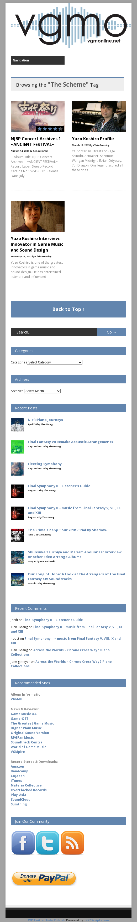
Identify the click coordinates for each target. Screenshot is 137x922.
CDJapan (18, 776)
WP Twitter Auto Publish (46, 920)
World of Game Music (28, 747)
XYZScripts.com (97, 920)
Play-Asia (18, 795)
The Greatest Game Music (32, 723)
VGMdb (16, 699)
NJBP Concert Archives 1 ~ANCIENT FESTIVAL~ (36, 141)
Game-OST (19, 718)
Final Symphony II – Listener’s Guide (53, 620)
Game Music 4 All (25, 714)
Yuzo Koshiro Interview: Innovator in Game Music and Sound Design (37, 244)
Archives (17, 391)
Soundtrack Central (27, 742)
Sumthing (19, 804)
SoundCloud (20, 799)
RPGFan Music (22, 737)
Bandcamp (19, 771)
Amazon (17, 766)
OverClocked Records (29, 790)
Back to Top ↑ (68, 309)
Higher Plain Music (26, 728)
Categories (19, 362)
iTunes (16, 780)
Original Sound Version (30, 733)
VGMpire (18, 751)
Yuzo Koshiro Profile (93, 139)
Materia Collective (26, 785)
